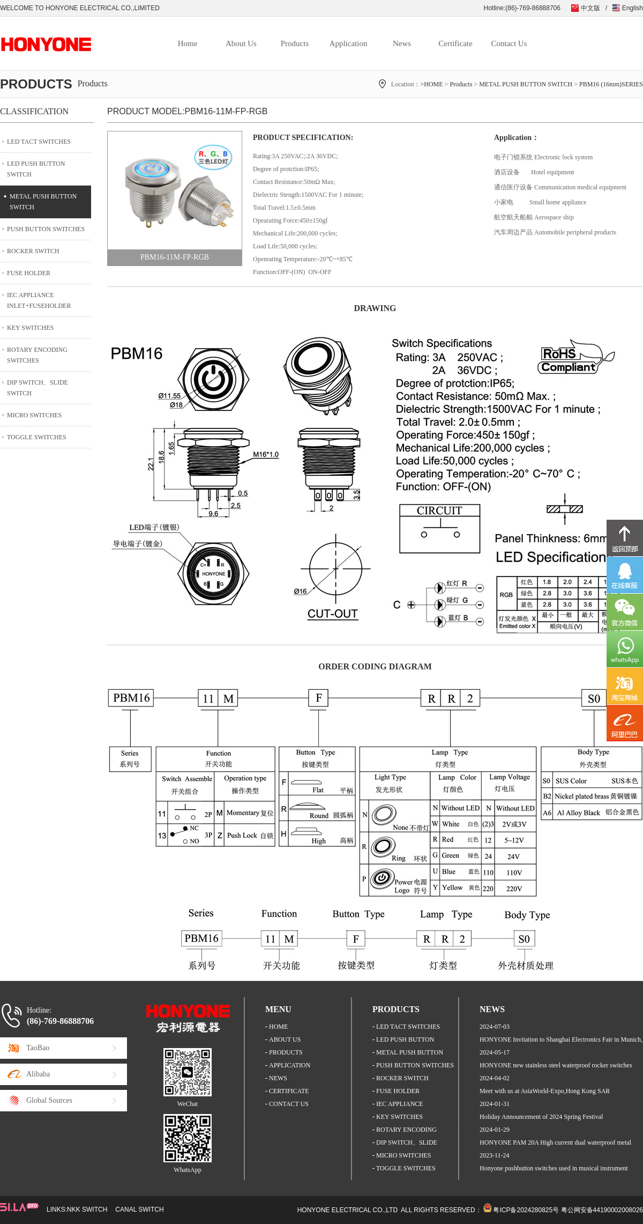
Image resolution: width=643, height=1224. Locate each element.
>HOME (431, 84)
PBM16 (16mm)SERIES (611, 84)
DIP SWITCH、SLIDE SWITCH (37, 388)
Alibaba (38, 1074)
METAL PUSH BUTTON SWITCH (525, 84)
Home (188, 43)
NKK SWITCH (87, 1209)
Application (349, 43)
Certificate (455, 43)
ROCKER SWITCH (33, 251)
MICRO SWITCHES (34, 415)
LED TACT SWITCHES (39, 141)
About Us (241, 43)
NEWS (278, 1078)
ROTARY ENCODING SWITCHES (37, 355)
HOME (278, 1026)
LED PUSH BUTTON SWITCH (36, 169)
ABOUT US (285, 1039)
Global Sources (49, 1100)
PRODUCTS (286, 1052)
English (632, 8)
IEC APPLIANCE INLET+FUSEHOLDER (39, 300)
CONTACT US (289, 1104)
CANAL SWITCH (139, 1209)
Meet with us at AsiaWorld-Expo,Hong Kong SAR (545, 1091)
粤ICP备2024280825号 (526, 1210)
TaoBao (37, 1048)
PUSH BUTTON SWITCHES (46, 229)
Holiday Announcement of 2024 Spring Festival (541, 1116)
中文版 (590, 8)
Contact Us (509, 43)
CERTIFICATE (289, 1091)
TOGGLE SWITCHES (36, 437)
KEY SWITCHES (30, 327)
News (402, 43)
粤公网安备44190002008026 (602, 1210)
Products (295, 43)
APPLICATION (289, 1065)
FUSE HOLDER (28, 273)
